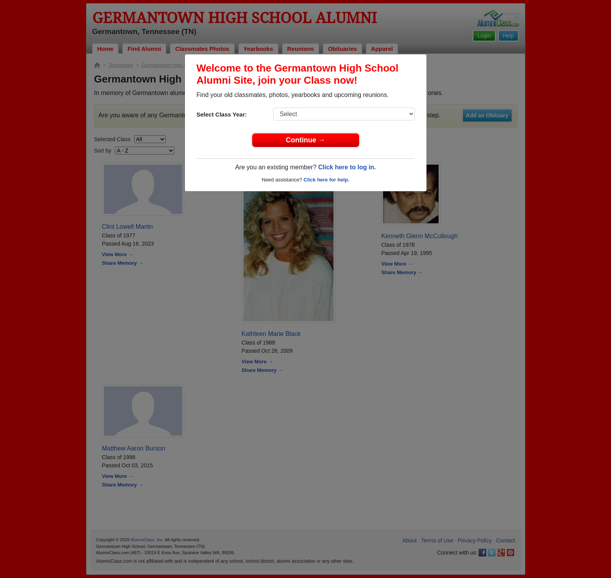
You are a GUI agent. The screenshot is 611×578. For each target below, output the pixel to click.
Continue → (305, 140)
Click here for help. (326, 180)
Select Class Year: (222, 114)
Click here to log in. (347, 167)
